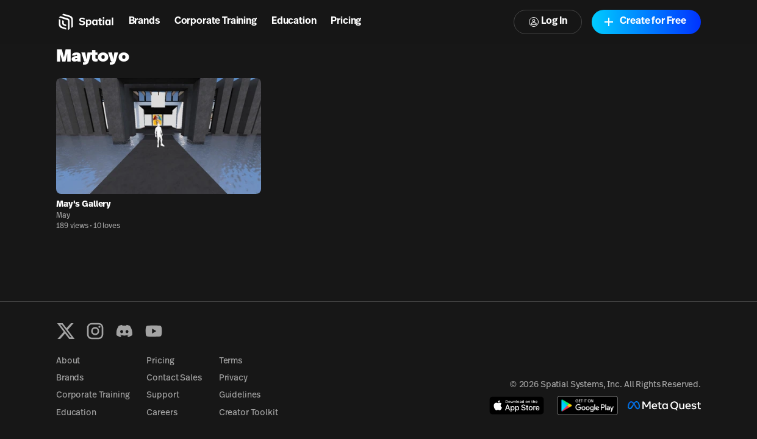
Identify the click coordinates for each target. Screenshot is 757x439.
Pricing (346, 21)
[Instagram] (95, 331)
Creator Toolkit (248, 413)
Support (162, 395)
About (68, 361)
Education (294, 21)
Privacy (233, 378)
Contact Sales (173, 378)
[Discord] (124, 331)
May (63, 216)
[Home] (85, 22)
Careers (161, 413)
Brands (144, 21)
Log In (548, 21)
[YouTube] (153, 331)
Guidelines (240, 395)
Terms (230, 361)
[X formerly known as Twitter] (66, 331)
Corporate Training (215, 21)
